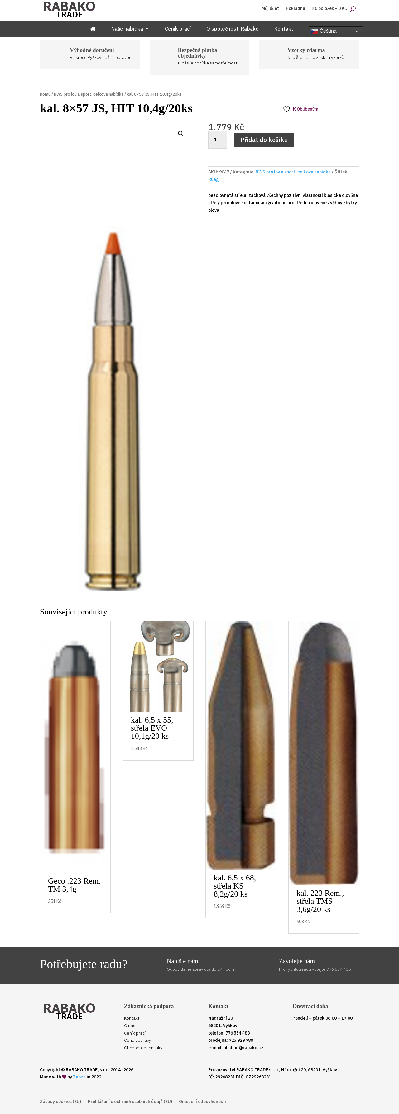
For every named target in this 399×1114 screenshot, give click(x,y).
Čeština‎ (324, 31)
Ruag (213, 179)
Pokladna (295, 8)
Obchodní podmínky (143, 1047)
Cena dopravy (137, 1040)
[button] (180, 133)
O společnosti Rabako (232, 29)
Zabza (79, 1077)
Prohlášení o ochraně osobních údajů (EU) (130, 1101)
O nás (129, 1025)
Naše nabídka (127, 29)
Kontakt (283, 29)
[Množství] (217, 140)
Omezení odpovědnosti (202, 1101)
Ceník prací (178, 29)
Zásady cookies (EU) (60, 1101)
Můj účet (270, 8)
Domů (45, 94)
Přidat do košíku (264, 139)
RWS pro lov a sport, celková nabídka (88, 94)
